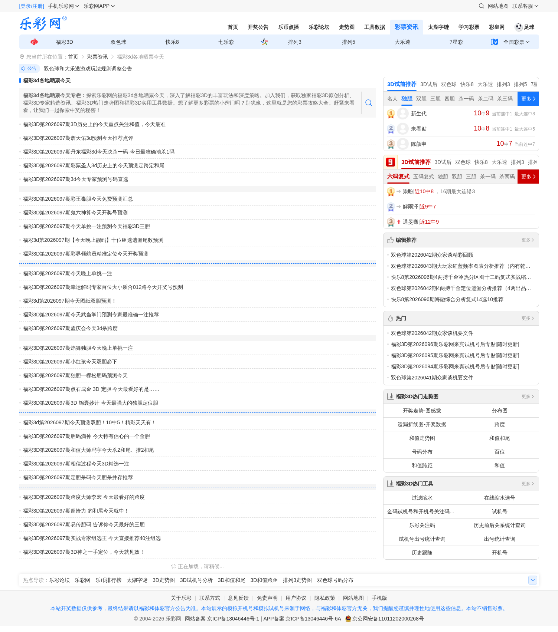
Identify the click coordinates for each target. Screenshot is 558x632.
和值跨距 (422, 465)
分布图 (500, 411)
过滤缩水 (422, 498)
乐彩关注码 (422, 525)
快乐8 (172, 42)
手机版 (379, 598)
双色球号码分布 (335, 580)
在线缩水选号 (499, 498)
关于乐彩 (181, 598)
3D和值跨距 (264, 580)
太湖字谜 (438, 27)
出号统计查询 (499, 539)
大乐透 (402, 42)
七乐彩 (226, 42)
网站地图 (498, 6)
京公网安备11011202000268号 (388, 619)
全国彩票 (513, 42)
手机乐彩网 (61, 6)
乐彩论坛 (319, 27)
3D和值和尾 (231, 580)
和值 (500, 465)
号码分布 (422, 452)
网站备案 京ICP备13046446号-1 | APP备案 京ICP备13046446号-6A (263, 619)
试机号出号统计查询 (422, 539)
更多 (528, 240)
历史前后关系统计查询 (500, 525)
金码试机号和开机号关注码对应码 (424, 511)
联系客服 (522, 6)
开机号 (500, 553)
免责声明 (267, 598)
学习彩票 (469, 27)
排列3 (294, 42)
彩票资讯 (406, 27)
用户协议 (295, 598)
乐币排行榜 (108, 580)
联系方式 (209, 598)
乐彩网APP (97, 6)
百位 (500, 452)
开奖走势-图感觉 (422, 411)
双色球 (118, 42)
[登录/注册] (32, 6)
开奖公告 (258, 27)
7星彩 (456, 42)
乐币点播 (288, 27)
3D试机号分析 (196, 580)
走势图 (347, 27)
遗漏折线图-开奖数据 (422, 424)
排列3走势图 (297, 580)
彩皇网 (497, 27)
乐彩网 (82, 580)
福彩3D (64, 42)
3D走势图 (164, 580)
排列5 (348, 42)
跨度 (500, 424)
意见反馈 (238, 598)
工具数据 (374, 27)
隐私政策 (324, 598)
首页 (233, 27)
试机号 (500, 511)
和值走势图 (422, 438)
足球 (524, 27)
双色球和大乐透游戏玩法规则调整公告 (88, 69)
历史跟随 (422, 553)
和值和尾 (499, 438)
